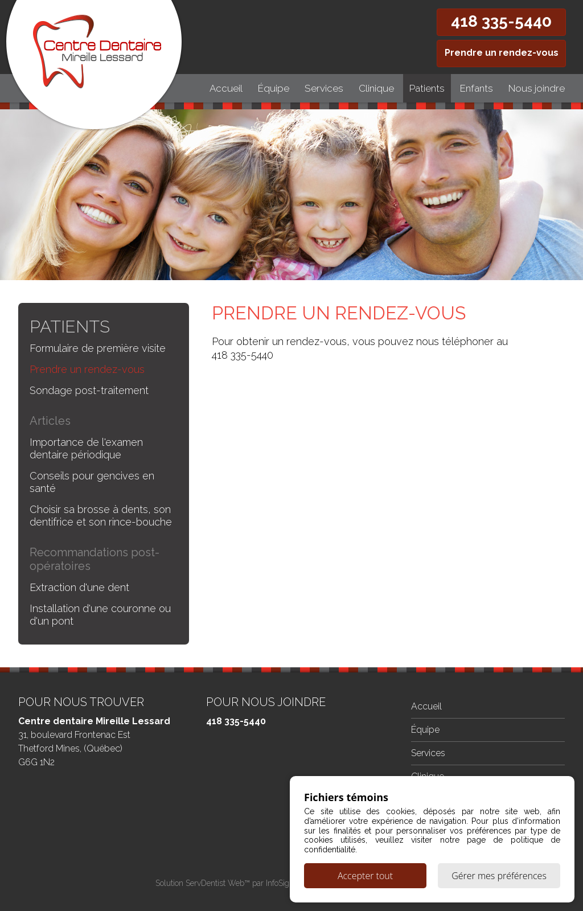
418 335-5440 (501, 21)
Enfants (476, 88)
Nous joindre (536, 88)
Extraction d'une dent (79, 587)
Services (324, 88)
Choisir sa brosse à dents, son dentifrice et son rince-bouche (101, 515)
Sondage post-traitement (89, 390)
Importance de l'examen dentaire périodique (86, 448)
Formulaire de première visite (98, 348)
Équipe (273, 88)
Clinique (376, 88)
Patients (427, 88)
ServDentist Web (215, 883)
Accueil (226, 88)
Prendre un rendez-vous (502, 52)
